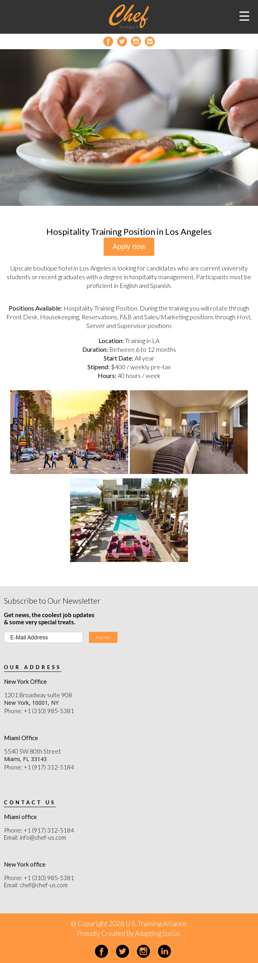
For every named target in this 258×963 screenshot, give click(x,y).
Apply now (128, 247)
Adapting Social (157, 933)
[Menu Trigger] (244, 16)
